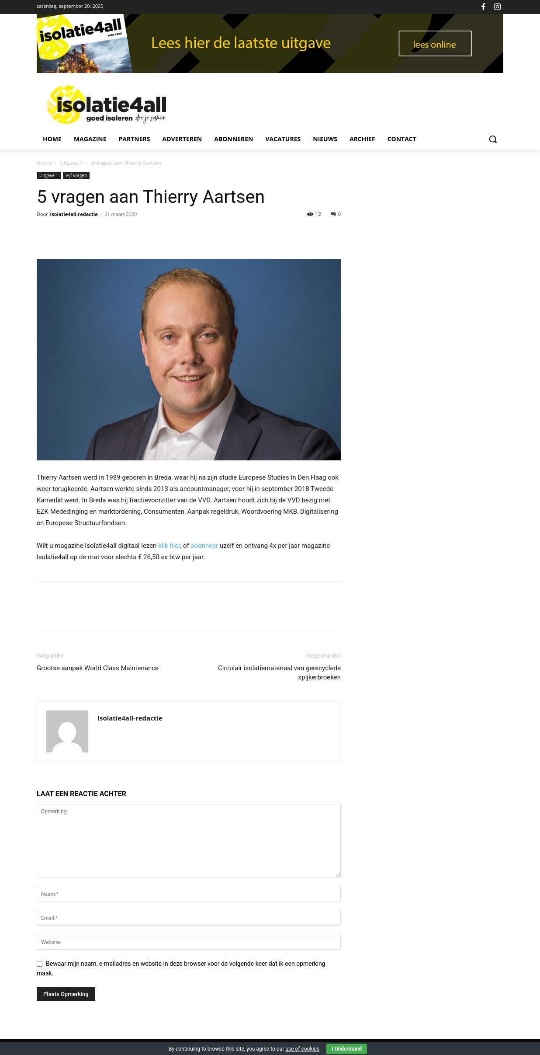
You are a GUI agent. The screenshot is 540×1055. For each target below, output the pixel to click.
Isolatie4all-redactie (74, 214)
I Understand (347, 1049)
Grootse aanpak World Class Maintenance (98, 668)
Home (44, 163)
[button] (492, 139)
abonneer (204, 546)
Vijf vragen (76, 175)
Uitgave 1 (71, 163)
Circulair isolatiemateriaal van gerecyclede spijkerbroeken (279, 672)
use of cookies (302, 1049)
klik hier (169, 546)
